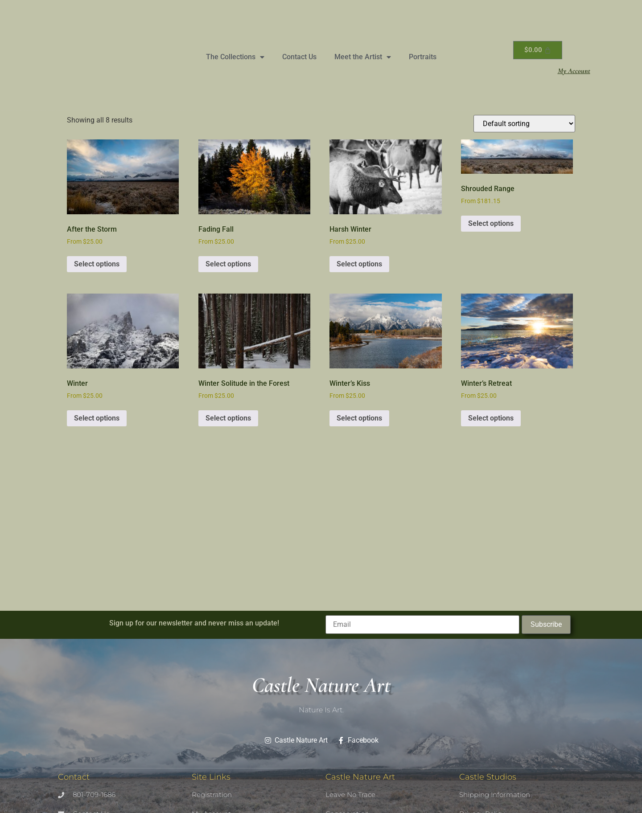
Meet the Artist (362, 57)
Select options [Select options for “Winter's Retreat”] (491, 418)
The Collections (235, 57)
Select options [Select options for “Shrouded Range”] (491, 223)
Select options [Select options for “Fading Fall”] (228, 264)
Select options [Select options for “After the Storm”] (96, 264)
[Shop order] (524, 123)
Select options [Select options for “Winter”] (96, 418)
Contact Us (299, 57)
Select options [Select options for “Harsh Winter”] (359, 264)
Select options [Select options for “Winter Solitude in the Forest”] (228, 418)
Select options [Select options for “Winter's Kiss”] (359, 418)
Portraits (422, 57)
